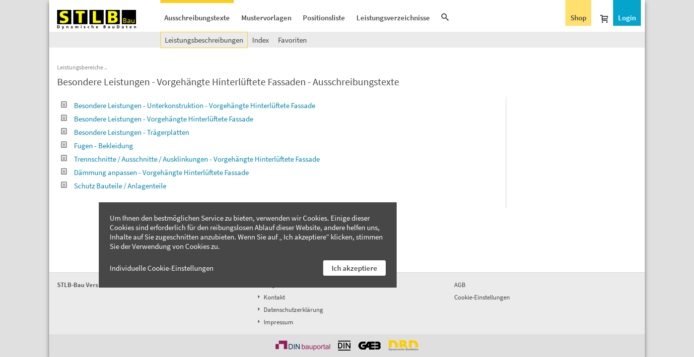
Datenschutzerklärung (289, 309)
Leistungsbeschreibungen (204, 40)
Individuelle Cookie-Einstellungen (161, 268)
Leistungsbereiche (80, 67)
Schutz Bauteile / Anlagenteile (113, 185)
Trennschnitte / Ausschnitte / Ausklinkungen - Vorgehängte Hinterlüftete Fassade (190, 159)
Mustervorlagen (266, 17)
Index (260, 40)
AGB (460, 285)
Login (627, 17)
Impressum (274, 322)
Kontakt (270, 297)
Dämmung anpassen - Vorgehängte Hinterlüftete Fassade (155, 172)
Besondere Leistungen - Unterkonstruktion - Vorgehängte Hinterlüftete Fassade (188, 105)
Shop (578, 17)
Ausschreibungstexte (197, 17)
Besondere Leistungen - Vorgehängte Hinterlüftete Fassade (157, 118)
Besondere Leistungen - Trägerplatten (125, 132)
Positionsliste (324, 17)
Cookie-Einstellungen (482, 297)
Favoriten (292, 40)
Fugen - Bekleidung (97, 145)
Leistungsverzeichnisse (393, 17)
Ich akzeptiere (354, 268)
